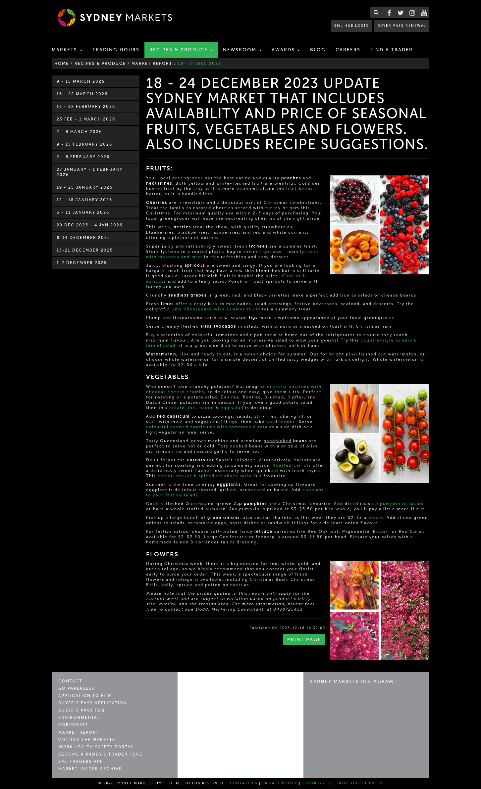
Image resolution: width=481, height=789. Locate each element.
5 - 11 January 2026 (83, 212)
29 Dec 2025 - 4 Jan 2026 (90, 225)
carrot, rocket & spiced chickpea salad (205, 476)
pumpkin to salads (401, 503)
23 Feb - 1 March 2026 (86, 119)
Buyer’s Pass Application (92, 703)
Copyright (315, 783)
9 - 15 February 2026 (84, 144)
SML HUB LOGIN (351, 25)
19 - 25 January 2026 (85, 187)
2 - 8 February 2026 (83, 157)
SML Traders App (80, 761)
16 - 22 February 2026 (86, 106)
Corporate (73, 724)
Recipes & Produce (181, 50)
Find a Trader (391, 50)
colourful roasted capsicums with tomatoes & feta (207, 427)
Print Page (304, 639)
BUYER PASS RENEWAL (402, 25)
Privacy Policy (279, 783)
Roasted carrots (292, 465)
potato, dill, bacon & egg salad (206, 407)
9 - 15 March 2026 (81, 81)
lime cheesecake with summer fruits (216, 309)
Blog (318, 50)
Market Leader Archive (90, 768)
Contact (70, 681)
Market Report (78, 732)
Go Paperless (76, 688)
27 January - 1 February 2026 (90, 172)
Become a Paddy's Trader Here (100, 754)
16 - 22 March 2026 (82, 94)
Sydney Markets (212, 684)
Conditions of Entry (358, 783)
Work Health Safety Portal (96, 747)
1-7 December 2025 (82, 262)
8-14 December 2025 (83, 237)
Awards (286, 50)
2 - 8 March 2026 (79, 131)
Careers (348, 50)
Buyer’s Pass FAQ (81, 710)
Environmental (79, 717)
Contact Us (243, 783)
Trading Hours (115, 50)
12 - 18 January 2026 (84, 200)
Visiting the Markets (86, 739)
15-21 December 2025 (85, 250)
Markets (67, 50)
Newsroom (242, 50)
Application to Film (85, 695)
